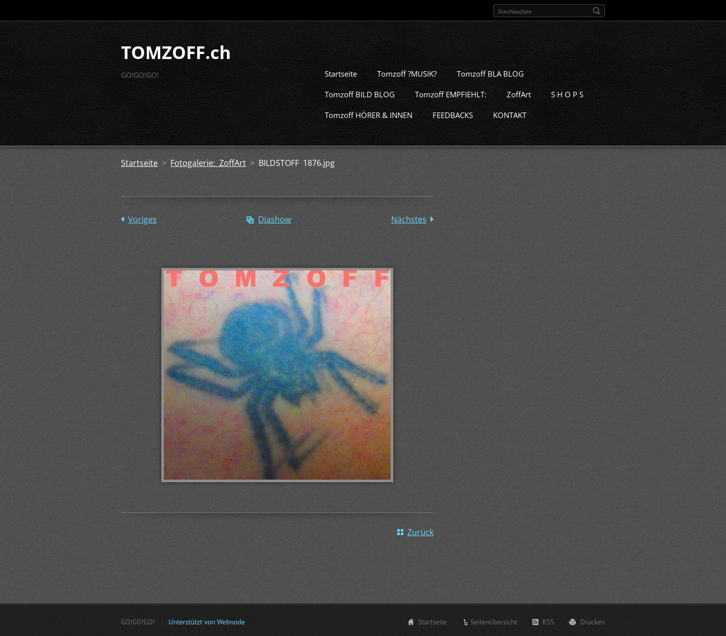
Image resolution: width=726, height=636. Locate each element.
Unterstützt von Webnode (206, 620)
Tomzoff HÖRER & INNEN (368, 114)
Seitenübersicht (493, 620)
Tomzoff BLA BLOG (490, 73)
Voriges (142, 218)
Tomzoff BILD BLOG (360, 93)
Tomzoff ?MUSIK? (407, 73)
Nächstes (409, 218)
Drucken (592, 620)
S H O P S (567, 93)
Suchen (596, 10)
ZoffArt (519, 93)
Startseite (341, 73)
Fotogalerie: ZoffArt (208, 161)
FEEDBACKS (453, 114)
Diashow (274, 218)
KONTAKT (509, 114)
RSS (548, 620)
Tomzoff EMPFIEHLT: (451, 93)
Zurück (420, 531)
